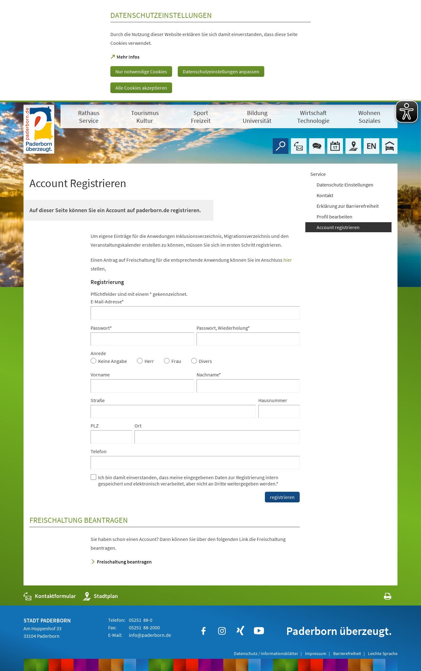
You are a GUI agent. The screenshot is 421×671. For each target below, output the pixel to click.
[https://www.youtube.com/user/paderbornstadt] (259, 631)
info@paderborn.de (149, 635)
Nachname (209, 374)
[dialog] (210, 51)
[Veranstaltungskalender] (335, 146)
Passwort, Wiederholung (223, 328)
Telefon (99, 451)
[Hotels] (389, 146)
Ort (137, 425)
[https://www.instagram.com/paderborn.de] (222, 631)
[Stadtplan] (353, 146)
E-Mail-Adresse (107, 301)
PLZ (95, 425)
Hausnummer (272, 400)
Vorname (100, 374)
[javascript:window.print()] (382, 597)
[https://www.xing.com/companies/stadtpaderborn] (240, 631)
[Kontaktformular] (299, 146)
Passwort (101, 328)
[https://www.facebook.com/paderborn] (203, 631)
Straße (98, 400)
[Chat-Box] (317, 146)
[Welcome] (371, 146)
